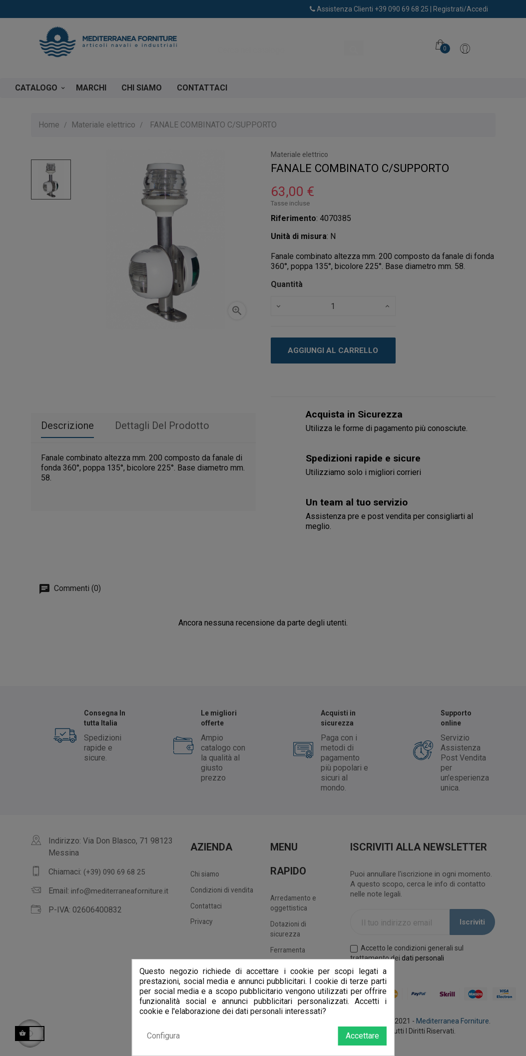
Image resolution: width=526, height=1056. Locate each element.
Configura (163, 1035)
